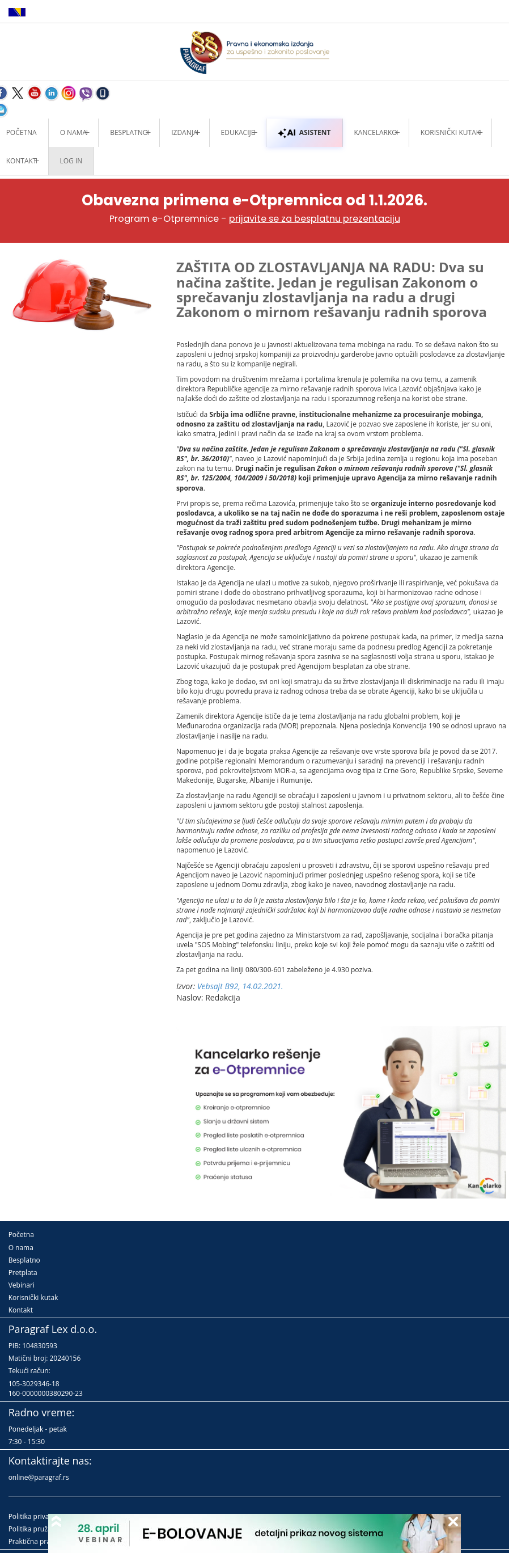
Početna (21, 1234)
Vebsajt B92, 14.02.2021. (240, 986)
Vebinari (22, 1285)
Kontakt (21, 1310)
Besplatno (129, 132)
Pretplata (23, 1272)
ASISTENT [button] (304, 132)
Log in (71, 161)
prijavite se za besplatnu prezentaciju (314, 218)
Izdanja (184, 132)
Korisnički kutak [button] (450, 132)
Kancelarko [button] (375, 132)
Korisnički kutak (33, 1297)
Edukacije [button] (238, 132)
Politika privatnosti (38, 1516)
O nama (73, 132)
